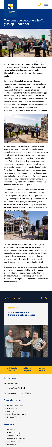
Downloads (11, 444)
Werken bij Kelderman (16, 438)
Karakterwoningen (14, 432)
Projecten (11, 429)
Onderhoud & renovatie (16, 414)
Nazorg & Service (14, 417)
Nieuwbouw (12, 408)
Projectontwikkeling (15, 405)
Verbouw (10, 411)
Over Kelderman (13, 435)
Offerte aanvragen (14, 441)
